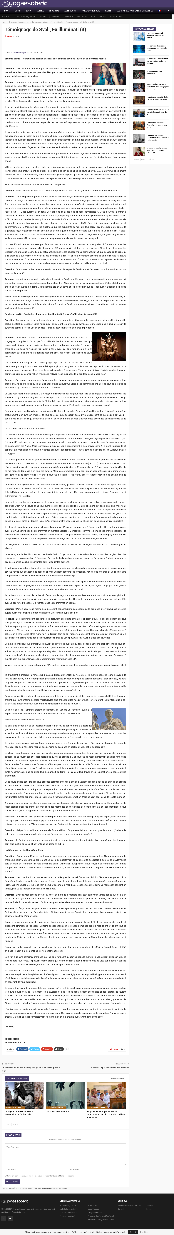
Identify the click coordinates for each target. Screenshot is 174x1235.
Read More (144, 1232)
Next (15, 1124)
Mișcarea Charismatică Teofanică (101, 1216)
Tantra (40, 11)
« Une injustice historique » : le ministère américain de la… (157, 112)
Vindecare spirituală (67, 1216)
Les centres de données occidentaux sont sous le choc (156, 48)
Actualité (6, 17)
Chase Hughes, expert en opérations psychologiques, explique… (157, 86)
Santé (108, 11)
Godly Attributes (70, 1212)
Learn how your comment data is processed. (50, 1188)
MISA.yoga (92, 1205)
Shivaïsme (54, 11)
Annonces (43, 17)
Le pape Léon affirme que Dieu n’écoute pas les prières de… (156, 150)
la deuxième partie (20, 52)
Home (7, 11)
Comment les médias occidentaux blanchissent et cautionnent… (157, 137)
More (119, 11)
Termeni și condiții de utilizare (129, 1205)
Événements (68, 17)
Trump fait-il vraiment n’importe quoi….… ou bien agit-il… (156, 125)
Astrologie (70, 11)
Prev (8, 1124)
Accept (133, 1232)
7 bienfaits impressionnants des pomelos (109, 1067)
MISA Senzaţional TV (68, 1205)
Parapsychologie (91, 11)
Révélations (82, 17)
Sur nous (55, 17)
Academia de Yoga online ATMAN (101, 1219)
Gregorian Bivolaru (95, 1212)
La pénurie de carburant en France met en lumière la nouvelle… (157, 61)
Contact (102, 17)
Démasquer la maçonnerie (24, 17)
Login (18, 11)
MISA (93, 17)
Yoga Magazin (93, 1209)
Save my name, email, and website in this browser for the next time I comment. (40, 1176)
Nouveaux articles (118, 17)
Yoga (28, 11)
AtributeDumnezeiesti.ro (69, 1209)
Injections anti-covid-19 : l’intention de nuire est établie (156, 35)
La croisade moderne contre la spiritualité (15, 1107)
